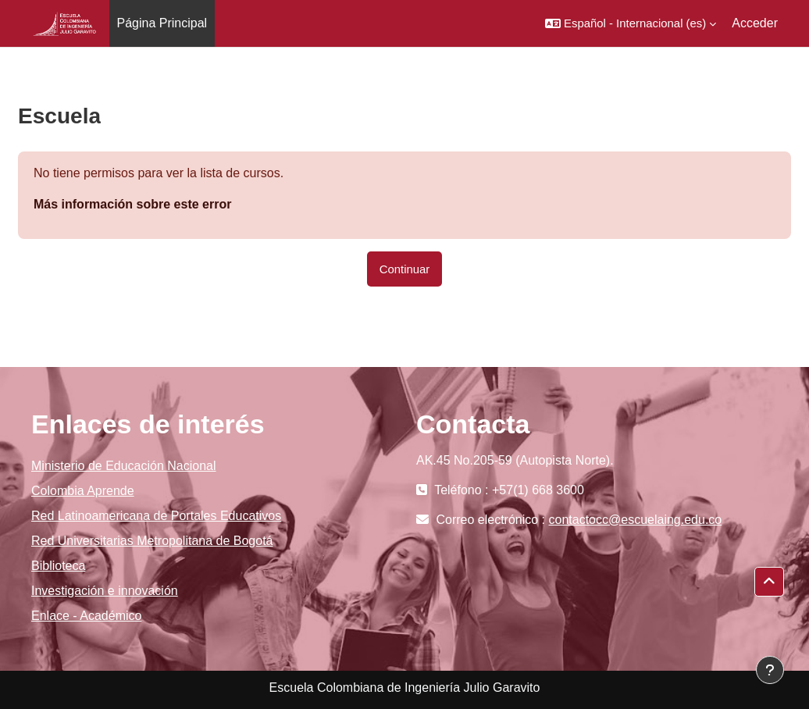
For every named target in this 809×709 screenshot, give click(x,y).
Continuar (405, 269)
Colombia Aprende (82, 490)
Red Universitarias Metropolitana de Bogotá (152, 540)
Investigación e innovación (104, 590)
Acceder (755, 23)
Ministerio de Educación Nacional (123, 465)
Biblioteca (58, 565)
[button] (630, 23)
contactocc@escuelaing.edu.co (635, 519)
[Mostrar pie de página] (770, 670)
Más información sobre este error (132, 204)
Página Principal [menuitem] (162, 23)
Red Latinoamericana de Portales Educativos (156, 515)
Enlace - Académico (86, 615)
